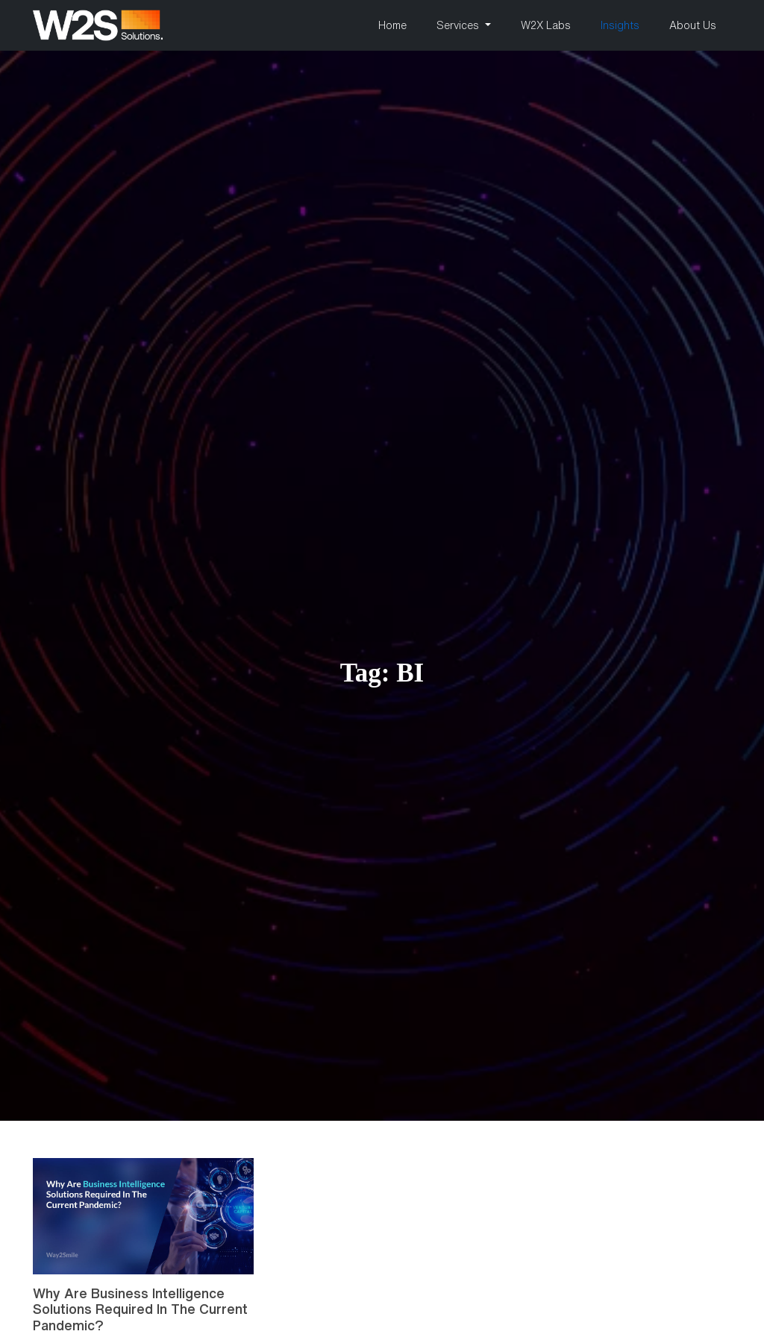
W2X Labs (546, 25)
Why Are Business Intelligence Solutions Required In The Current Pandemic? (140, 1309)
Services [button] (459, 25)
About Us (692, 25)
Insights (620, 25)
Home (392, 25)
